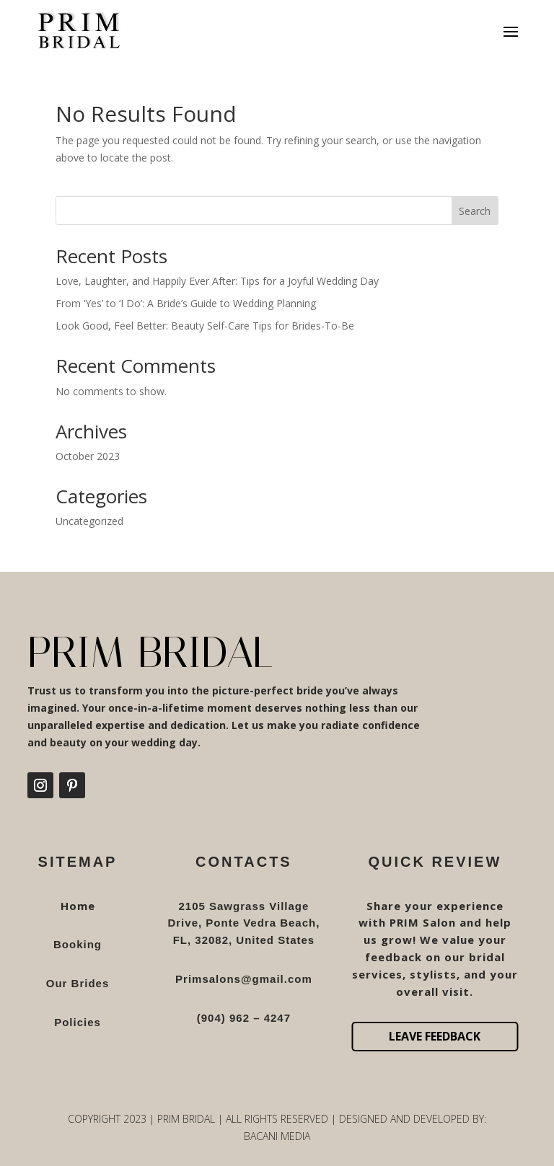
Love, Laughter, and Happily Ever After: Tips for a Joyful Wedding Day (217, 281)
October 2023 (88, 456)
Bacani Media (277, 1136)
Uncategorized (89, 521)
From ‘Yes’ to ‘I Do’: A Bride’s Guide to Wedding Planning (186, 303)
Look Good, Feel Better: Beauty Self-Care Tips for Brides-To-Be (205, 325)
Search (475, 211)
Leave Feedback (434, 1036)
